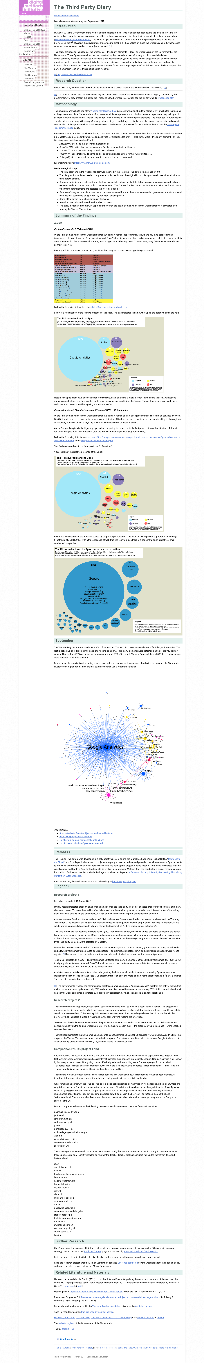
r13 (114, 1347)
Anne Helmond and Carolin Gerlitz (141, 1251)
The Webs (29, 78)
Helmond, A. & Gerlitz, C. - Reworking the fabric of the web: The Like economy (93, 1317)
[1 (110, 46)
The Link (28, 64)
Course (27, 60)
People (27, 36)
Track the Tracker (92, 1251)
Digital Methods (32, 25)
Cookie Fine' (68, 1329)
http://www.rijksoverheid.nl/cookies (74, 74)
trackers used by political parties (97, 1312)
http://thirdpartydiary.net (124, 881)
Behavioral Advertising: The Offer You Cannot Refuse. (97, 1291)
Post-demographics (34, 82)
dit (59, 1347)
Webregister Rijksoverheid (104, 111)
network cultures (145, 1317)
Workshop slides (143, 1306)
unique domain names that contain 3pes (146, 437)
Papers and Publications (27, 53)
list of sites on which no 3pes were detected (81, 843)
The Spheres (30, 75)
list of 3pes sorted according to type (110, 307)
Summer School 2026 (34, 29)
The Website (30, 68)
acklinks (122, 1347)
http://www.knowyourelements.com (92, 162)
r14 (108, 1347)
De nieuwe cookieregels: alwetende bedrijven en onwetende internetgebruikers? (121, 1297)
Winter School (31, 47)
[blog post (69, 1286)
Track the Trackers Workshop (106, 1306)
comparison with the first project (97, 440)
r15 (102, 1347)
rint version (78, 1347)
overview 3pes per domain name (75, 836)
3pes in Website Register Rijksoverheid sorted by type (86, 833)
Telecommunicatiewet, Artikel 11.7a (72, 39)
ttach (66, 1347)
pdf (80, 1286)
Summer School (32, 43)
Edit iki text (150, 1347)
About (27, 33)
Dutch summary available (66, 15)
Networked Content (33, 85)
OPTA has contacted (128, 1262)
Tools (27, 40)
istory (89, 1347)
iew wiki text (135, 1347)
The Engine (29, 71)
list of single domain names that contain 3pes (81, 840)
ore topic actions (168, 1347)
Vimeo (161, 1317)
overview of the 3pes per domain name (105, 437)
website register (166, 98)
